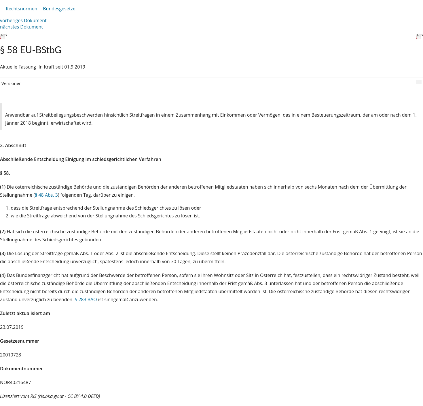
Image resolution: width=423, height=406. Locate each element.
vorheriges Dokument (23, 20)
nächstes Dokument (21, 27)
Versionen (11, 83)
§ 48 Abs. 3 (46, 195)
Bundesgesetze (59, 8)
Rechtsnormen (21, 8)
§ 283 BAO (86, 299)
